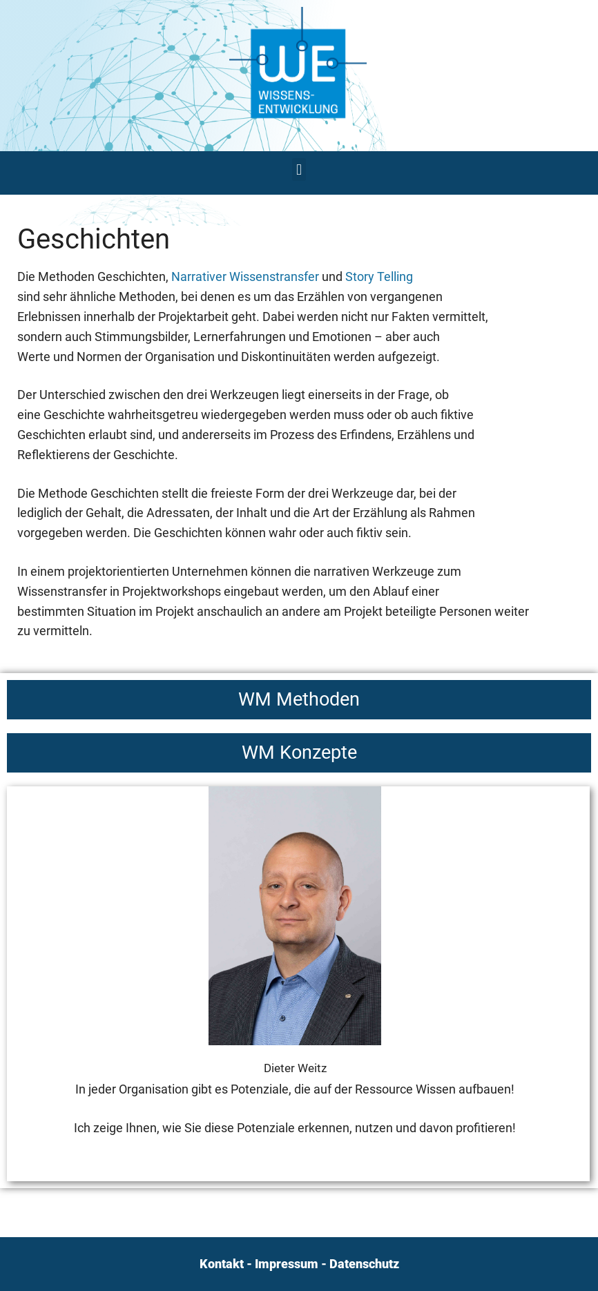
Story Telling (379, 276)
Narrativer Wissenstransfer (245, 276)
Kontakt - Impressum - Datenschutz (299, 1263)
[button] (298, 169)
